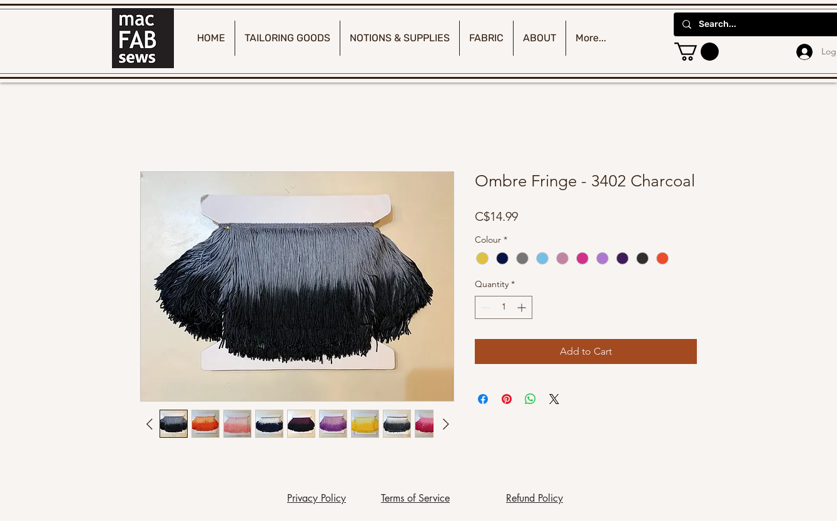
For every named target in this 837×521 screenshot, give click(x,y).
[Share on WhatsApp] (530, 399)
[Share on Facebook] (482, 399)
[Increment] (522, 307)
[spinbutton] (503, 307)
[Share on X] (554, 399)
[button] (696, 52)
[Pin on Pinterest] (506, 399)
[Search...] (763, 24)
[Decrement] (484, 307)
